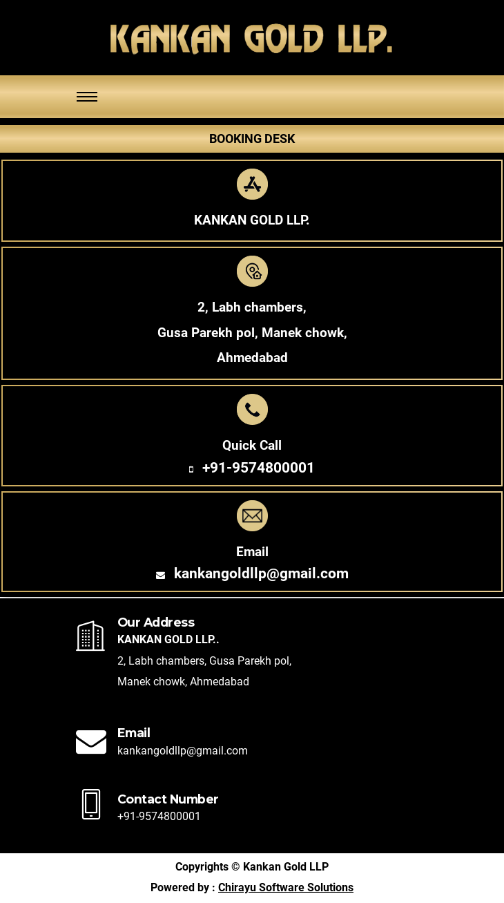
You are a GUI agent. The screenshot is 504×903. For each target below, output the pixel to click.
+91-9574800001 (258, 467)
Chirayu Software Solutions (285, 888)
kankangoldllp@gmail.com (261, 573)
